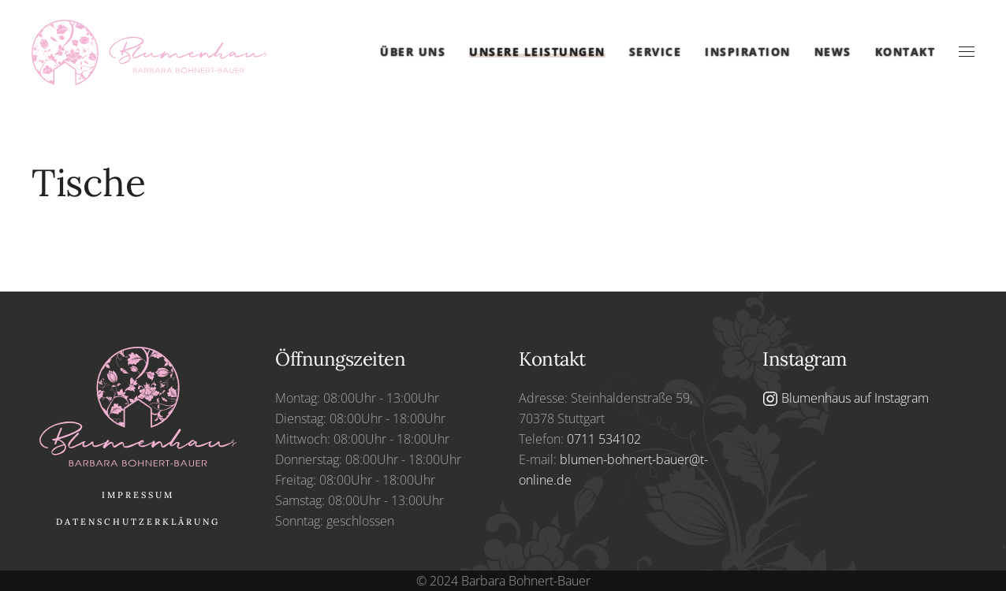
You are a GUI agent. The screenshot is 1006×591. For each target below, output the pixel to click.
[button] (966, 52)
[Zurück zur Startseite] (150, 52)
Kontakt (905, 51)
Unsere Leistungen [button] (537, 51)
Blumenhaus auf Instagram (845, 398)
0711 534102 (604, 439)
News (832, 51)
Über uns (412, 51)
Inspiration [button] (748, 51)
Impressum (138, 494)
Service (655, 51)
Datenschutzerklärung (138, 521)
